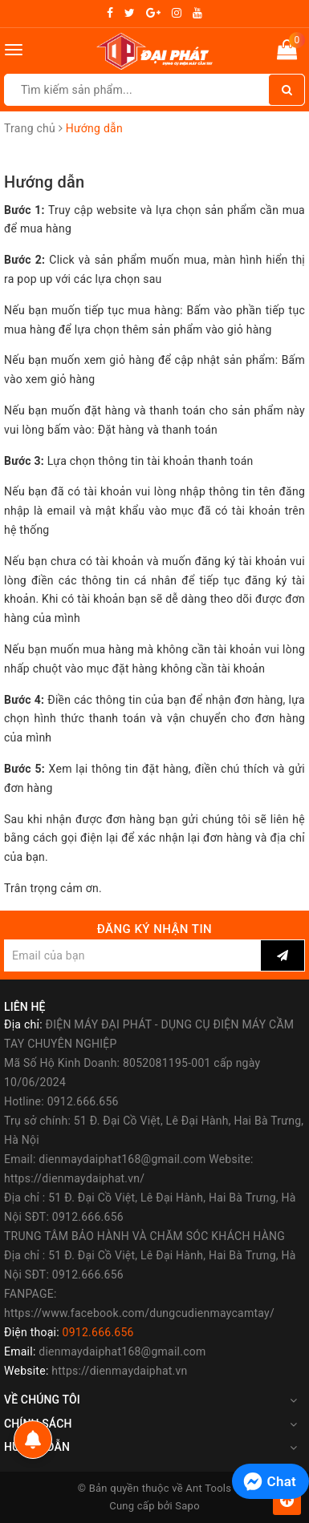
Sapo (187, 1506)
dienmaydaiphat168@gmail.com (122, 1351)
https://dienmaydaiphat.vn (119, 1370)
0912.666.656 (98, 1332)
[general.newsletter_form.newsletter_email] (132, 955)
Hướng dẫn (44, 182)
